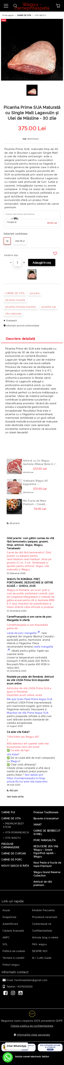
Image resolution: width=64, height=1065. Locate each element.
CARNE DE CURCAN (13, 853)
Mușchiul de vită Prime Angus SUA (27, 712)
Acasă (6, 910)
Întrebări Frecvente (43, 910)
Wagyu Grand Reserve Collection (46, 873)
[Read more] (31, 561)
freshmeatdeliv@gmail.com (31, 980)
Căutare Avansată (13, 930)
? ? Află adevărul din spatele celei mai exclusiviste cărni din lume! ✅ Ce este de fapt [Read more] (28, 743)
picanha (34, 293)
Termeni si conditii (13, 957)
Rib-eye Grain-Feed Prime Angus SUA (29, 699)
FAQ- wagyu (39, 944)
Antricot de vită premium (42, 883)
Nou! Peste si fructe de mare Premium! (47, 864)
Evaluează (11, 320)
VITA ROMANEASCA (17, 832)
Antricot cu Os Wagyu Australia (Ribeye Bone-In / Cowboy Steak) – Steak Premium (39, 462)
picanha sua (48, 306)
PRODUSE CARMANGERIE (10, 845)
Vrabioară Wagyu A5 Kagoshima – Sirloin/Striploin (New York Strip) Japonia (39, 482)
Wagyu (15, 761)
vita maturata (13, 313)
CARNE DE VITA (24, 15)
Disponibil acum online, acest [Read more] (31, 691)
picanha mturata (15, 299)
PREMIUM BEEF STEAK (13, 825)
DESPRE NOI (39, 950)
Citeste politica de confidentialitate (32, 1025)
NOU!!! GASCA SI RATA (15, 865)
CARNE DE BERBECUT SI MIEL (47, 832)
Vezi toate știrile (15, 796)
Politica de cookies (14, 950)
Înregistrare (9, 916)
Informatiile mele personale (33, 1034)
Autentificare (10, 923)
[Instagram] (13, 993)
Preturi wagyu (11, 964)
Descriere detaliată (20, 338)
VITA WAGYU (40, 15)
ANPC (6, 937)
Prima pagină (8, 15)
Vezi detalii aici (34, 774)
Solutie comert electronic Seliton (32, 1056)
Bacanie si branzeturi (46, 818)
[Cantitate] (17, 262)
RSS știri (14, 790)
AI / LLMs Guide (41, 957)
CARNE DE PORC (11, 859)
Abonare (15, 523)
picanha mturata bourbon (20, 306)
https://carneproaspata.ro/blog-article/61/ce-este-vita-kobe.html (27, 779)
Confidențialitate (42, 930)
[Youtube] (21, 993)
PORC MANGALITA (44, 840)
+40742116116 (24, 986)
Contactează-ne (41, 923)
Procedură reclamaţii (44, 916)
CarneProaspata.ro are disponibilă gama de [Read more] (27, 626)
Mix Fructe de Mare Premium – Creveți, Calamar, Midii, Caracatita (38, 502)
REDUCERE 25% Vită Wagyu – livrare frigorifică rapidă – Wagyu (45, 851)
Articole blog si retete (45, 937)
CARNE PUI (8, 812)
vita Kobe (12, 754)
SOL (5, 944)
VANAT (37, 824)
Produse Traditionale (45, 812)
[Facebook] (6, 993)
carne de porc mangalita (23, 632)
